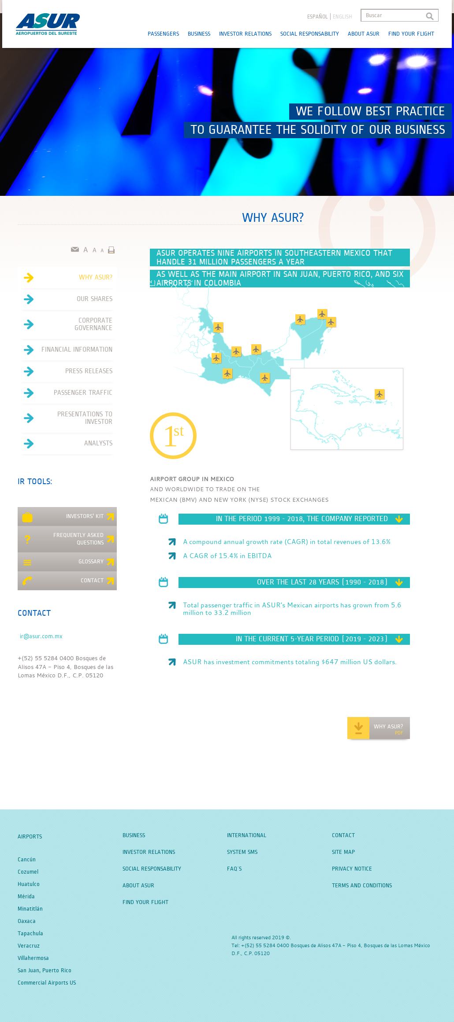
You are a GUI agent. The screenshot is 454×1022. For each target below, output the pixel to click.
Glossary (68, 563)
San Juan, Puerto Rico (44, 970)
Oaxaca (27, 921)
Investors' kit (68, 517)
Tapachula (30, 933)
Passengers (163, 34)
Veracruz (29, 946)
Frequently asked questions (68, 539)
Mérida (26, 896)
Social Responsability (309, 34)
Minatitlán (30, 909)
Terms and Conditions (362, 885)
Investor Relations (245, 34)
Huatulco (29, 884)
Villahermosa (33, 958)
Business (199, 34)
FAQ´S (234, 869)
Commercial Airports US (47, 983)
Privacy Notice (352, 869)
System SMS (242, 852)
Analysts (65, 443)
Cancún (27, 860)
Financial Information (65, 350)
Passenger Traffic (65, 393)
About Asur (364, 34)
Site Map (343, 852)
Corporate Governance (65, 324)
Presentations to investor (65, 418)
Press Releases (65, 371)
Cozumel (28, 872)
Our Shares (65, 299)
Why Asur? (65, 278)
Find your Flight (411, 34)
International (246, 835)
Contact (68, 582)
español (317, 17)
